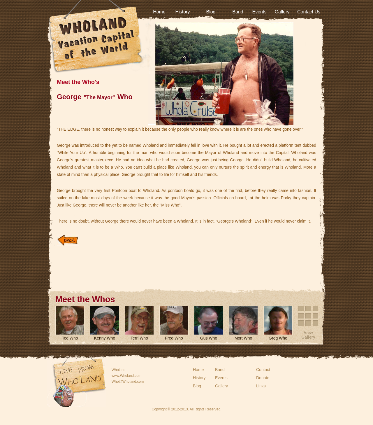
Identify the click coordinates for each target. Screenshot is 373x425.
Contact (263, 369)
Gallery (282, 11)
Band (237, 11)
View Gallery (308, 335)
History (182, 11)
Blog (210, 11)
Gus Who (208, 338)
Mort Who (243, 338)
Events (259, 11)
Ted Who (70, 338)
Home (159, 11)
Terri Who (139, 338)
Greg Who (278, 338)
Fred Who (174, 338)
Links (261, 386)
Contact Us (308, 11)
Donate (262, 377)
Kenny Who (104, 338)
